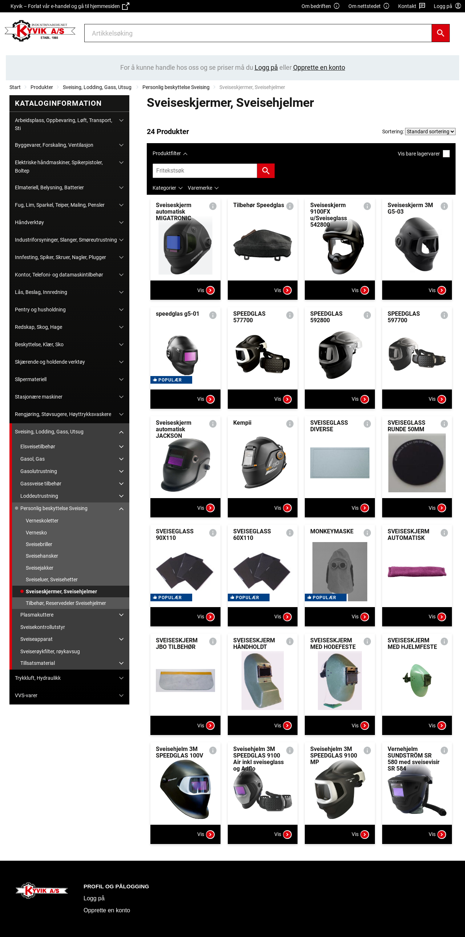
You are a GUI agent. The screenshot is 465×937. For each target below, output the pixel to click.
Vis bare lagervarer (424, 153)
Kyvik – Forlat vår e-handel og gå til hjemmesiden (70, 6)
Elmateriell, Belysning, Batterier (49, 187)
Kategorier (164, 188)
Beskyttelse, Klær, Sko (39, 344)
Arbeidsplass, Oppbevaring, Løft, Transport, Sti (63, 124)
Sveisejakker (39, 568)
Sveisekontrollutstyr (42, 627)
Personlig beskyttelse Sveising (176, 87)
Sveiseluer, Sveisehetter (52, 579)
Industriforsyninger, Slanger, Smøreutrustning (66, 240)
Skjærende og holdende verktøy (50, 362)
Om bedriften (321, 6)
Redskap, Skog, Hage (38, 327)
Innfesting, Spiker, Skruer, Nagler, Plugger (60, 257)
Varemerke (200, 188)
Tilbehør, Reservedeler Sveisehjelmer (66, 603)
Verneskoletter (42, 521)
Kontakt (411, 6)
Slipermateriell (30, 379)
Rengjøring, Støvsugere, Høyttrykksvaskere (63, 414)
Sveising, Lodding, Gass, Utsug (98, 87)
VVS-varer (26, 695)
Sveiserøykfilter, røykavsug (50, 651)
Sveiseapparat (36, 639)
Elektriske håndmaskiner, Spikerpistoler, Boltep (59, 166)
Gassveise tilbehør (40, 483)
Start (15, 87)
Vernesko (36, 533)
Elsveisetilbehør (37, 446)
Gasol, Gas (32, 459)
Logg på (94, 898)
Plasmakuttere (36, 615)
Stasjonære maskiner (38, 397)
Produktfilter (167, 153)
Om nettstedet (369, 6)
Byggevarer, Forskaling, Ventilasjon (54, 145)
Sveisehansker (42, 556)
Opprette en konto (107, 910)
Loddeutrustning (39, 496)
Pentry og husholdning (40, 309)
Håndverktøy (29, 222)
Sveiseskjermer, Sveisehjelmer (61, 591)
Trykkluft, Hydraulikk (38, 678)
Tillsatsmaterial (37, 663)
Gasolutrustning (38, 471)
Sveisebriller (39, 544)
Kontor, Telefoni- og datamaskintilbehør (59, 275)
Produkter (42, 87)
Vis (206, 290)
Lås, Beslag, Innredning (41, 292)
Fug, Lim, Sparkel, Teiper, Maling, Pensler (60, 205)
